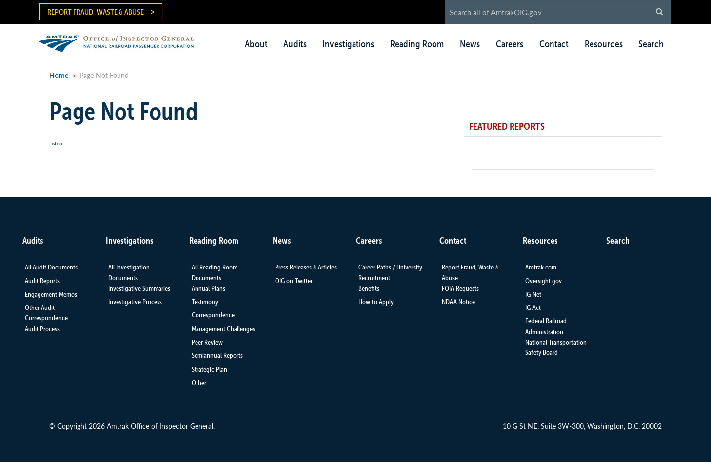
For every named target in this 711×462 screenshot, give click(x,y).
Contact (554, 44)
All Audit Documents (51, 267)
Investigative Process (135, 301)
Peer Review (207, 342)
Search (651, 44)
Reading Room (417, 44)
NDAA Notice (458, 301)
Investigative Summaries (139, 288)
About (256, 44)
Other (199, 382)
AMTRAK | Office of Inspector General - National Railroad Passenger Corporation (122, 42)
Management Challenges (223, 328)
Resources (604, 44)
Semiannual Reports (217, 355)
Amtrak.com (540, 267)
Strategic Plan (209, 369)
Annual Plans (208, 288)
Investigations (348, 44)
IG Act (533, 307)
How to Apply (376, 301)
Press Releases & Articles (306, 267)
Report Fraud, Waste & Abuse (95, 12)
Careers (509, 44)
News (470, 44)
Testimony (205, 301)
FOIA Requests (460, 288)
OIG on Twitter (294, 280)
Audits (295, 44)
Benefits (368, 288)
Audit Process (42, 328)
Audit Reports (42, 280)
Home (58, 75)
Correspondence (213, 314)
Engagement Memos (51, 294)
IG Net (533, 294)
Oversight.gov (543, 280)
